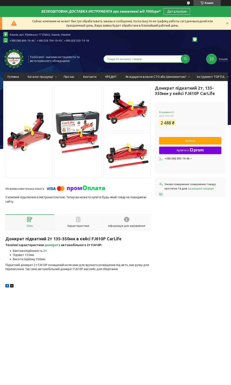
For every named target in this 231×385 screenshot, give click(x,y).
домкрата (52, 245)
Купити (190, 140)
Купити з (190, 150)
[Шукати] (185, 58)
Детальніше (177, 11)
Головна (13, 76)
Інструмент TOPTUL (211, 76)
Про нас (69, 76)
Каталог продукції (40, 76)
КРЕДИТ (111, 76)
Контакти (90, 76)
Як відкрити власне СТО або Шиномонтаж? (155, 76)
